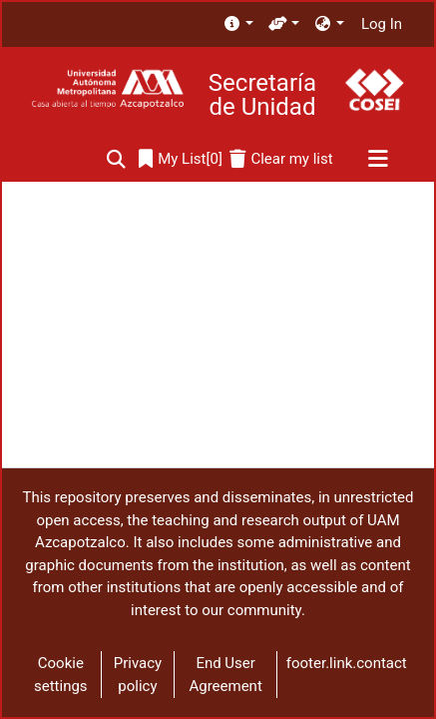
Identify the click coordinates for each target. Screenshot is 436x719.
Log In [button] (382, 24)
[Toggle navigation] (377, 160)
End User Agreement (225, 674)
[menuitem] (237, 24)
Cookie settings (61, 674)
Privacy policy (138, 674)
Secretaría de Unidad (262, 95)
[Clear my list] (280, 159)
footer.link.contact (346, 663)
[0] (180, 159)
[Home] (107, 89)
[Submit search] (116, 159)
